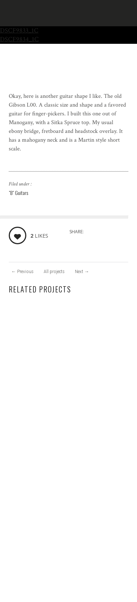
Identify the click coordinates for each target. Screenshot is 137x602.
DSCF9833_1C (19, 30)
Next (82, 271)
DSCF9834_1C (19, 39)
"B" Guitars (18, 192)
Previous (22, 271)
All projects (54, 271)
